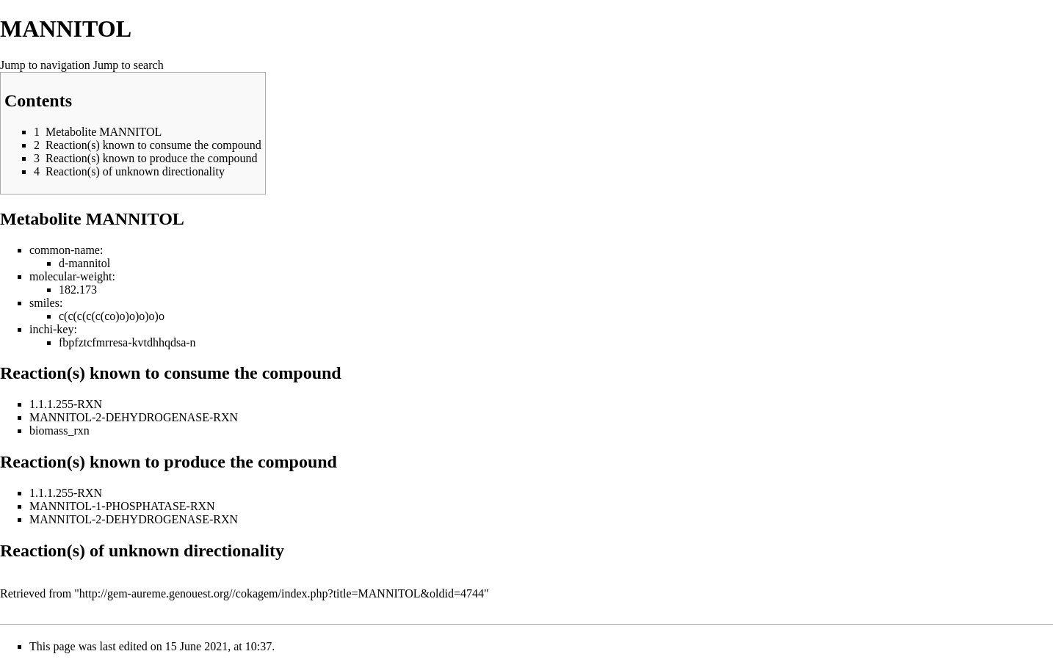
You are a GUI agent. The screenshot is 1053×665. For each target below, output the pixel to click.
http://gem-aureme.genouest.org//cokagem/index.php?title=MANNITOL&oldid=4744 (281, 593)
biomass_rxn (59, 430)
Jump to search (128, 65)
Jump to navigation (45, 65)
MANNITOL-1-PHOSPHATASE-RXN (122, 506)
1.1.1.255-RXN (65, 404)
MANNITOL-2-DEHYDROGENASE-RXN (133, 417)
